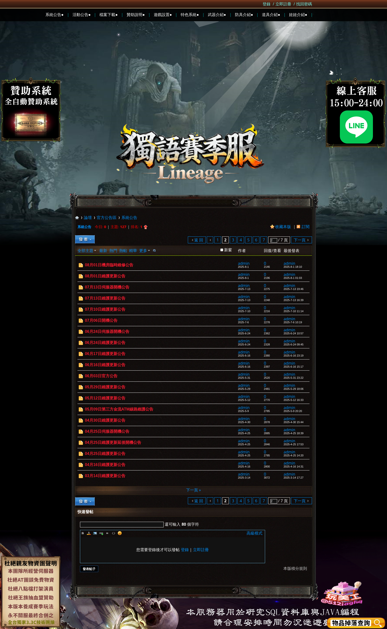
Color (88, 533)
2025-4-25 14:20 (294, 455)
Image (95, 533)
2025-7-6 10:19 (293, 322)
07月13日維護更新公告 (105, 298)
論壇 (88, 217)
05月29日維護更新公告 (105, 387)
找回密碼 (304, 4)
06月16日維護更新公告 (105, 365)
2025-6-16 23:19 (294, 355)
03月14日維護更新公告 (105, 476)
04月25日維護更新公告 (105, 453)
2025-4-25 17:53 (294, 444)
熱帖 (123, 250)
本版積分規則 (295, 568)
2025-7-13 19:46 (294, 289)
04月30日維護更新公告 (105, 420)
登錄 (267, 4)
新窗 (228, 250)
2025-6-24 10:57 (294, 333)
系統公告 (129, 217)
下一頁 (300, 240)
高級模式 (254, 533)
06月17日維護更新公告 (105, 354)
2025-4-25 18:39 (294, 433)
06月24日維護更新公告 (105, 343)
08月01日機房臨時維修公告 (109, 265)
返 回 (198, 240)
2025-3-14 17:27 (294, 477)
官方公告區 (106, 217)
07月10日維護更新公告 (105, 309)
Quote (107, 533)
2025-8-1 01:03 (293, 277)
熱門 (113, 250)
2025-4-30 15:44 (294, 422)
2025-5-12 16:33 (294, 399)
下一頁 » (193, 490)
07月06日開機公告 (101, 320)
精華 (133, 250)
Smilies (119, 533)
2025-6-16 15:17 (294, 366)
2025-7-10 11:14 (294, 311)
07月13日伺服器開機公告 (107, 287)
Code (113, 533)
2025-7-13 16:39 (294, 300)
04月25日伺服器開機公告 (107, 431)
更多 (143, 250)
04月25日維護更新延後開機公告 (113, 442)
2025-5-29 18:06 (294, 388)
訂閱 (306, 226)
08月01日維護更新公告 (105, 276)
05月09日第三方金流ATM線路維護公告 (119, 409)
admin (244, 263)
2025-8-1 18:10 (293, 266)
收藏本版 (283, 226)
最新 (103, 250)
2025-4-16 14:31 (294, 466)
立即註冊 (283, 4)
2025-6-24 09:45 (294, 344)
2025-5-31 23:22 (294, 377)
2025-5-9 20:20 (293, 411)
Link (101, 533)
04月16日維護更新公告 (105, 465)
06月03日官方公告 (101, 376)
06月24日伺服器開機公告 (107, 331)
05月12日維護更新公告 (105, 398)
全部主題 (85, 250)
